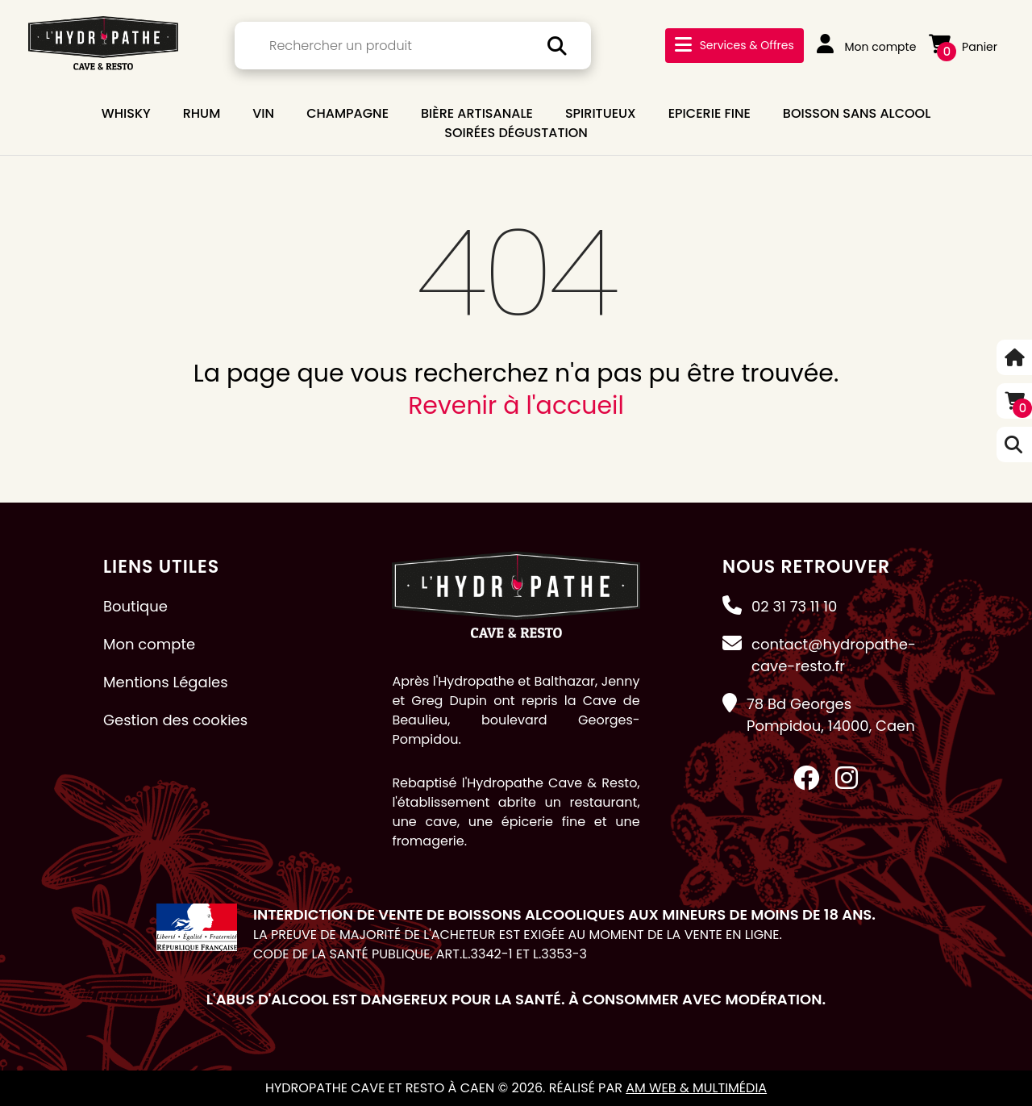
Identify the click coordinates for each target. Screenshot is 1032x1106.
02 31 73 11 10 (794, 606)
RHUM (202, 113)
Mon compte (867, 47)
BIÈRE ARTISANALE (477, 113)
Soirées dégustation (515, 132)
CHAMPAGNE (347, 113)
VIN (263, 113)
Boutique (135, 606)
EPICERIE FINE (709, 113)
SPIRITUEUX (600, 113)
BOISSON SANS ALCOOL (856, 113)
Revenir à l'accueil (516, 406)
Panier (963, 47)
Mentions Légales (165, 682)
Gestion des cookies (175, 720)
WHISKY (126, 113)
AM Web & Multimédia (696, 1088)
